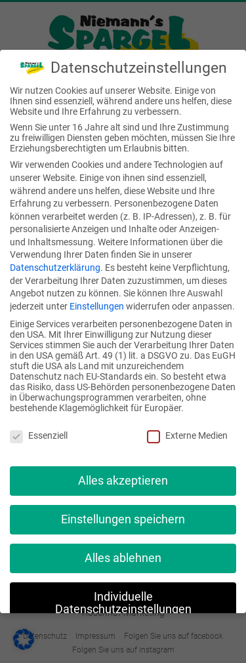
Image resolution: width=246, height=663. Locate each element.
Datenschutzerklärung (55, 267)
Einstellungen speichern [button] (123, 519)
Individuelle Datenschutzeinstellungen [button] (123, 603)
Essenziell (39, 435)
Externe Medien (187, 435)
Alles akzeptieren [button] (123, 480)
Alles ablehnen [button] (123, 558)
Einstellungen (97, 306)
